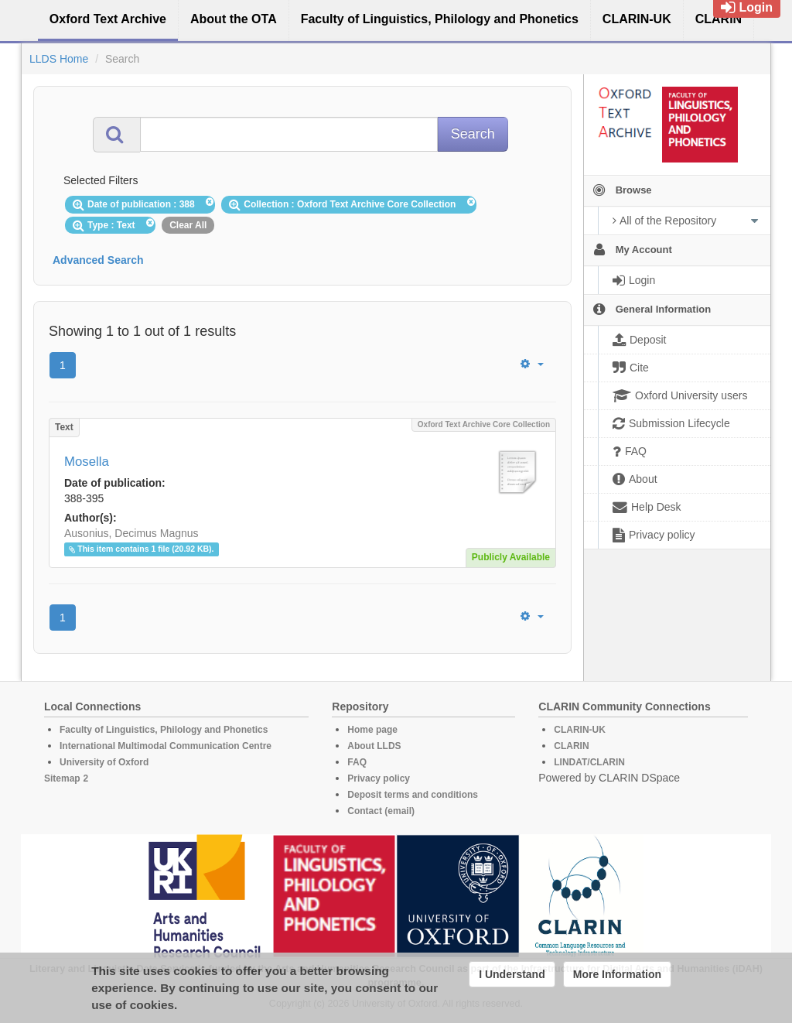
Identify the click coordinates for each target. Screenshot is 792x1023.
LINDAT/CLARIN (589, 762)
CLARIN (571, 746)
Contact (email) (381, 811)
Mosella (86, 461)
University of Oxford (104, 762)
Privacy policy (378, 778)
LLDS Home (58, 59)
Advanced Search (98, 260)
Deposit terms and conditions (412, 794)
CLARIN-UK (580, 729)
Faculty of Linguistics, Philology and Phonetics (164, 729)
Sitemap (62, 778)
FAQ (357, 762)
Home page (372, 729)
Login (747, 7)
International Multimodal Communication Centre (165, 746)
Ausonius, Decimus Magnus (131, 533)
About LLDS (374, 746)
